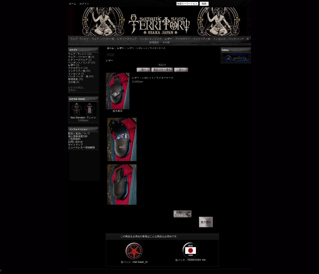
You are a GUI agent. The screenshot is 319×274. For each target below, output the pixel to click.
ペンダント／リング (151, 38)
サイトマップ (75, 144)
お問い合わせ (75, 141)
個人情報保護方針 (78, 136)
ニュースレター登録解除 (81, 147)
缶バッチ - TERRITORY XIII (190, 260)
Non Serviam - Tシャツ (83, 116)
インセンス (219, 38)
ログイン (84, 3)
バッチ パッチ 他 (239, 38)
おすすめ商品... (76, 87)
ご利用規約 (74, 139)
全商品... (73, 90)
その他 (166, 42)
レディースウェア (127, 38)
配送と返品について (79, 133)
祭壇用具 (154, 42)
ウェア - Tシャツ (79, 38)
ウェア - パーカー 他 (103, 38)
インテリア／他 (201, 38)
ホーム (72, 3)
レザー (120, 48)
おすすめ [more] (77, 99)
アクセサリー (182, 38)
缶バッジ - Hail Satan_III (134, 262)
